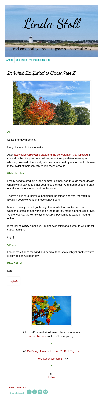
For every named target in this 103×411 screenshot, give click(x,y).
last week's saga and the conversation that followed (51, 154)
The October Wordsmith (49, 358)
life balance (20, 387)
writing (9, 59)
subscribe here (37, 336)
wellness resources (39, 59)
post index (21, 59)
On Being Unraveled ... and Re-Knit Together (54, 351)
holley (51, 377)
